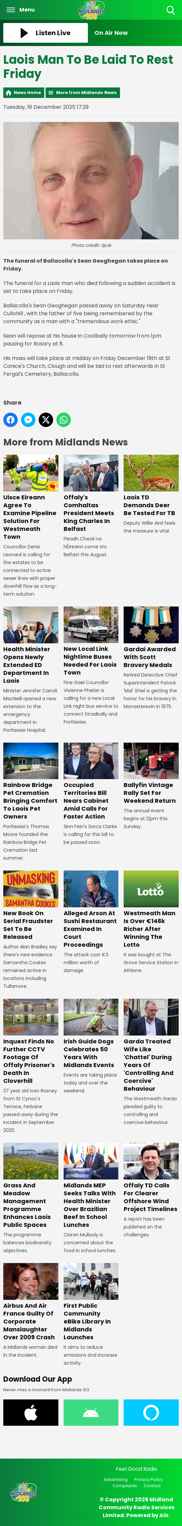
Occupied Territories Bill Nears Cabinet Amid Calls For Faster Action (91, 782)
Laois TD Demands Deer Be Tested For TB (151, 486)
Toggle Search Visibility (171, 11)
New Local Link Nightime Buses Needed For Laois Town (91, 642)
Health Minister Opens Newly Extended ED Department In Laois (30, 646)
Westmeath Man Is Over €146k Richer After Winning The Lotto (151, 910)
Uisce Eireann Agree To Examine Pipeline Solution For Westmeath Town (30, 498)
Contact (152, 1486)
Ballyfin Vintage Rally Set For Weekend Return (151, 774)
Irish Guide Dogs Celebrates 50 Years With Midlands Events (91, 1034)
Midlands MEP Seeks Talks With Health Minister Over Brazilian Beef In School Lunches (91, 1186)
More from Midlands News (86, 92)
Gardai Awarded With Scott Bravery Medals (151, 638)
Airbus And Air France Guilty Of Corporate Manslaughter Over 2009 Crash (30, 1302)
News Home (27, 92)
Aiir (164, 1515)
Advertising (116, 1479)
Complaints (124, 1486)
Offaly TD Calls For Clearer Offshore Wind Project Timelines (151, 1178)
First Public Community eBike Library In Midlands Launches (91, 1302)
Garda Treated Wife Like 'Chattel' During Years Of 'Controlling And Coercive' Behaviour (151, 1046)
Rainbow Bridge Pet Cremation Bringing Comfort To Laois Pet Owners (30, 782)
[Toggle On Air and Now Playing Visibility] (136, 33)
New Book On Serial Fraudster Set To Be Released (30, 906)
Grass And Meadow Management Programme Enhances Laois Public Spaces (30, 1186)
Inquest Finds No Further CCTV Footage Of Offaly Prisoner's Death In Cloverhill (30, 1042)
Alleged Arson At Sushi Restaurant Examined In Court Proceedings (91, 910)
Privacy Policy (148, 1479)
